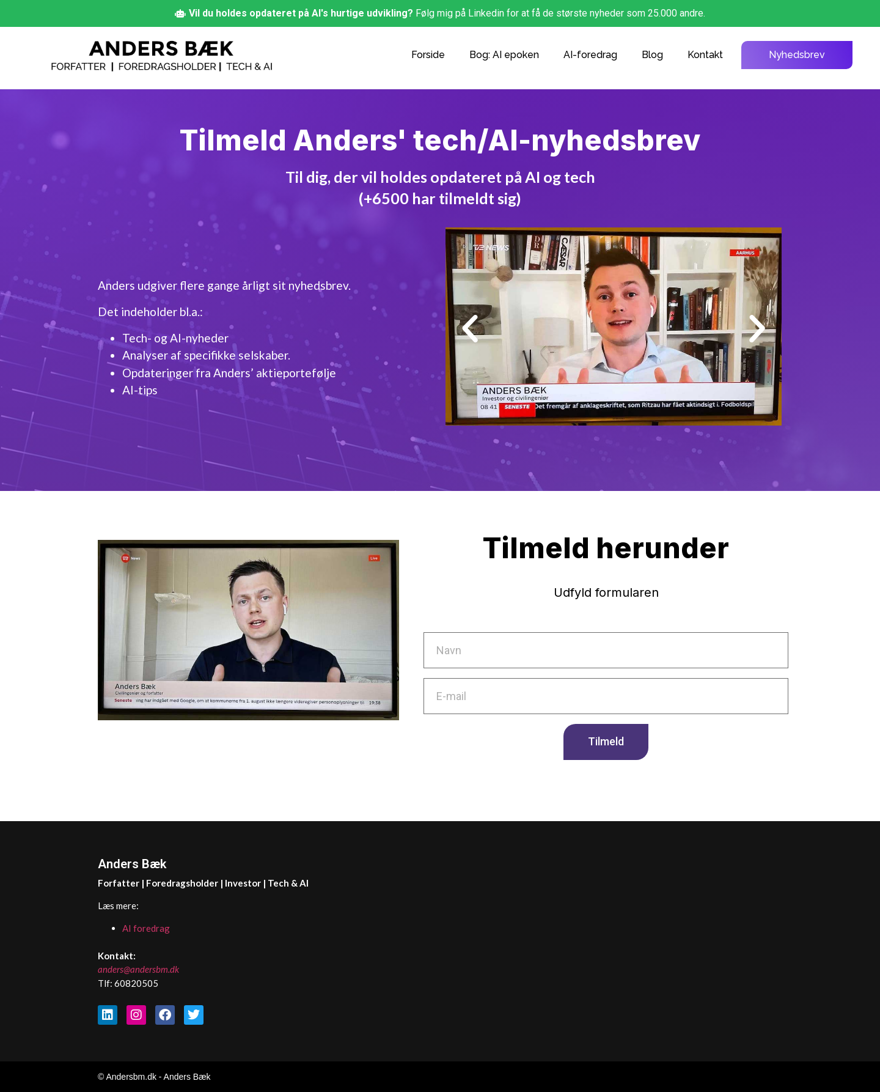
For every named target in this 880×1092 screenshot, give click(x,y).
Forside (428, 55)
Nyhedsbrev (797, 55)
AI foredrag (146, 928)
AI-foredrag (590, 55)
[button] (470, 329)
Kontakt (705, 55)
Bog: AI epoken (504, 55)
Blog (652, 55)
